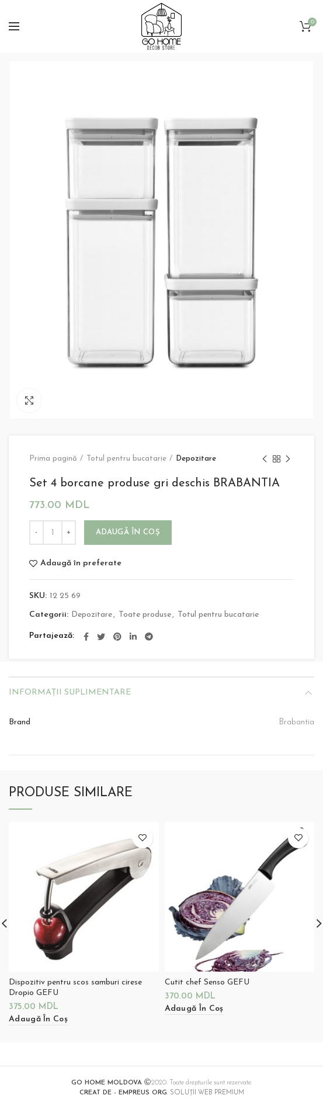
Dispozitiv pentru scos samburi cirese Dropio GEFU (75, 987)
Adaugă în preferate (80, 563)
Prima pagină (53, 458)
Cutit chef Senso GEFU (207, 982)
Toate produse (145, 614)
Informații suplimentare (70, 692)
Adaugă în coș (128, 532)
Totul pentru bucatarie (126, 458)
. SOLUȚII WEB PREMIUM (161, 1093)
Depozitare (196, 458)
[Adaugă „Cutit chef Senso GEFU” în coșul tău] (194, 1009)
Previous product (264, 460)
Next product (287, 460)
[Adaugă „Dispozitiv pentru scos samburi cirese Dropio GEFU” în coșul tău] (38, 1019)
